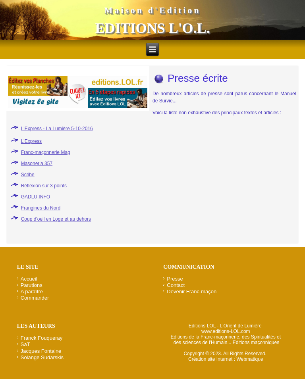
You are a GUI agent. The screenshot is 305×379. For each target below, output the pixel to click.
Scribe (28, 174)
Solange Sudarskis (42, 357)
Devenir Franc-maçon (191, 291)
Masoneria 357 (36, 163)
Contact (176, 285)
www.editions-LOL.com (225, 331)
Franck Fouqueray (42, 338)
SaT (25, 344)
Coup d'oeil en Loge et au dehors (56, 219)
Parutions (31, 285)
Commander (35, 298)
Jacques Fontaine (41, 351)
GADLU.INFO (35, 197)
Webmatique (249, 359)
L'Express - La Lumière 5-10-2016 (57, 128)
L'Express (31, 141)
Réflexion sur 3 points (44, 186)
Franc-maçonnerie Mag (45, 152)
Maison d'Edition (152, 10)
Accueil (29, 279)
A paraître (32, 291)
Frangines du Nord (40, 208)
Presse (175, 279)
